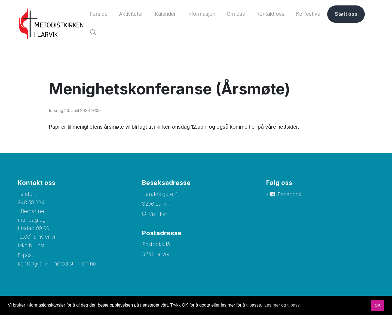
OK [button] (378, 305)
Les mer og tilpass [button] (282, 305)
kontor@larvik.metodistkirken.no (57, 265)
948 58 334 (31, 204)
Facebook (289, 196)
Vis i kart (159, 215)
